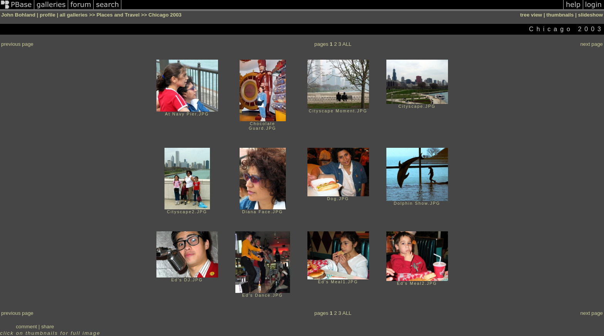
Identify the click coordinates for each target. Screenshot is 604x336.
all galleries (74, 15)
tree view (531, 15)
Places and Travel (117, 15)
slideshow (590, 15)
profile (47, 15)
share (47, 326)
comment (26, 326)
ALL (347, 44)
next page (591, 44)
